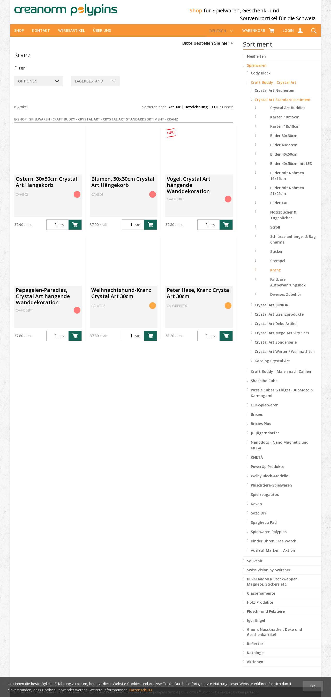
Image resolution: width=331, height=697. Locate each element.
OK (312, 685)
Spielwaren (257, 69)
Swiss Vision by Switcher (268, 574)
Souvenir (254, 565)
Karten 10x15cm (284, 121)
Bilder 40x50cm (283, 158)
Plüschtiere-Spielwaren (271, 489)
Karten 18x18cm (284, 130)
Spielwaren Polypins (269, 536)
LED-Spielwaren (265, 409)
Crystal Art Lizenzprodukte (279, 318)
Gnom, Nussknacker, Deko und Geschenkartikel (274, 637)
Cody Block (260, 77)
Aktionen (255, 666)
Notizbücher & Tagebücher (283, 219)
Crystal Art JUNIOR (271, 309)
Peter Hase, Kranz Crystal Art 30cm (199, 297)
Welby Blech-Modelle (269, 480)
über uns (102, 35)
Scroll (275, 231)
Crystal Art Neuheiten (274, 95)
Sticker (276, 256)
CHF (215, 111)
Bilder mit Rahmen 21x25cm (287, 195)
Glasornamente (261, 597)
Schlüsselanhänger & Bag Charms (293, 244)
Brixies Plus (261, 428)
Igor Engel (256, 625)
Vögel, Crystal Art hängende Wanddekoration (188, 189)
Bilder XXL (279, 207)
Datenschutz (141, 689)
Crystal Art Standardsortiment (283, 104)
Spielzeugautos (265, 499)
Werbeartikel (71, 35)
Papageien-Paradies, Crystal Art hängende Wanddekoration (43, 300)
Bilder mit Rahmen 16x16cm (287, 180)
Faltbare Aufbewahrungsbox (288, 287)
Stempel (277, 265)
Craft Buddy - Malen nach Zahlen (281, 376)
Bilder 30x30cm (283, 140)
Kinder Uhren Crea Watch (273, 545)
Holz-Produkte (260, 606)
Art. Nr (174, 111)
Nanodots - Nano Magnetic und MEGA (280, 449)
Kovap (256, 508)
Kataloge (255, 657)
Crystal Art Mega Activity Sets (282, 337)
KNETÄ (257, 461)
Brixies (257, 418)
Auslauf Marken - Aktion (273, 554)
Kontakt (41, 35)
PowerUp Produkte (267, 471)
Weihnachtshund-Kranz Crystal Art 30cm (121, 297)
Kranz (275, 274)
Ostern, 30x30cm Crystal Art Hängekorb (46, 186)
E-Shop (20, 124)
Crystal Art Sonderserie (276, 346)
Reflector (255, 648)
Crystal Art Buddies (287, 112)
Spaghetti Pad (264, 527)
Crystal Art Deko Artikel (276, 328)
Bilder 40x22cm (283, 149)
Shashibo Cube (264, 385)
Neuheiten (256, 60)
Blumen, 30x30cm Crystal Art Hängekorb (122, 186)
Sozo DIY (258, 517)
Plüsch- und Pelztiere (266, 615)
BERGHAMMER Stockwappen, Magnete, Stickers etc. (273, 586)
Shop (19, 35)
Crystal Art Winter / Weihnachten (285, 356)
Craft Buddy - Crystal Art (273, 87)
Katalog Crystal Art (272, 365)
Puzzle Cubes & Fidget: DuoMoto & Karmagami (282, 397)
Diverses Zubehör (285, 299)
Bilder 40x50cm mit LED (291, 168)
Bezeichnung (196, 111)
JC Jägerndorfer (265, 437)
